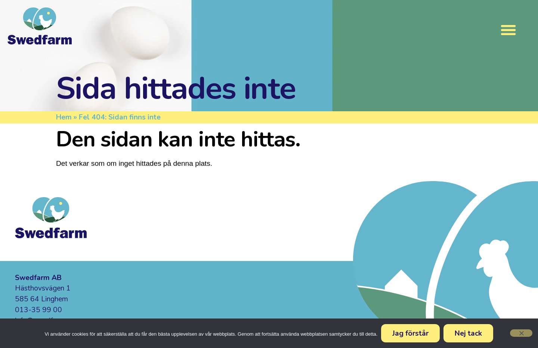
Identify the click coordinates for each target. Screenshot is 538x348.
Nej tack (468, 333)
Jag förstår (410, 333)
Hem (64, 117)
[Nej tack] (521, 333)
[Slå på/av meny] (508, 30)
